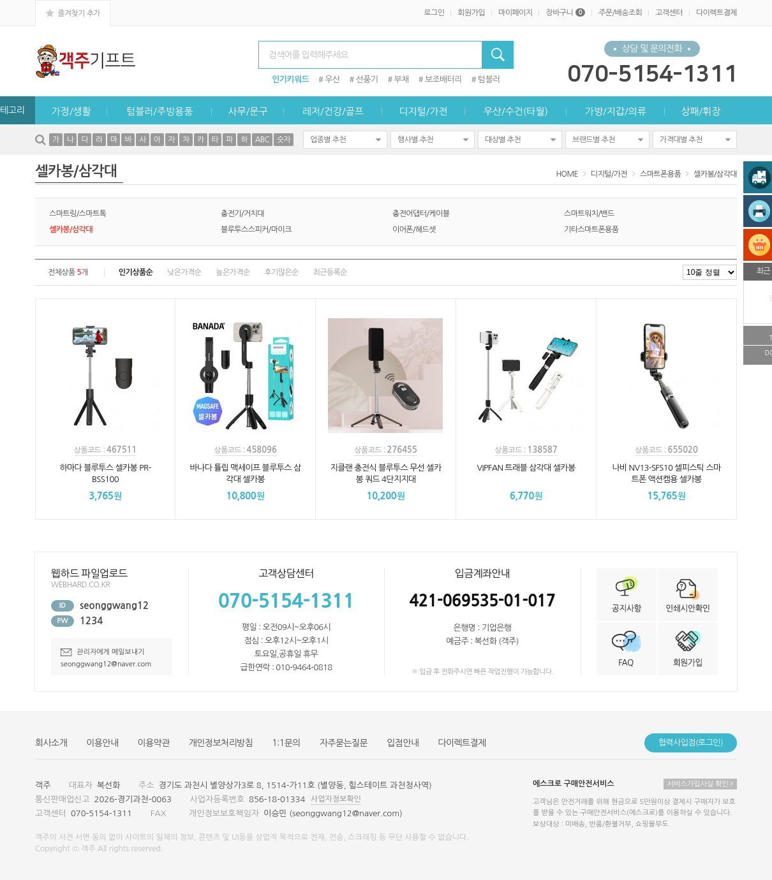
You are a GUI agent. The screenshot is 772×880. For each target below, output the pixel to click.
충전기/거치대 (242, 213)
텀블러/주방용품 (159, 111)
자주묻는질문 (343, 742)
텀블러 (489, 79)
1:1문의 (286, 742)
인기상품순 (135, 272)
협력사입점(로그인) (690, 742)
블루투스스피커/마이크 (256, 229)
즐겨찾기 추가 (72, 12)
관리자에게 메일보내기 (103, 652)
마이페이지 (515, 13)
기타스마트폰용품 (591, 229)
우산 (332, 79)
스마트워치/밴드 (589, 213)
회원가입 (471, 13)
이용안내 (102, 742)
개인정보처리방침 (221, 742)
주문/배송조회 (620, 13)
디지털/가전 (423, 111)
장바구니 (565, 13)
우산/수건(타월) (516, 111)
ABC (262, 139)
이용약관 (154, 742)
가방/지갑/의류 (615, 111)
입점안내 (403, 742)
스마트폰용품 (660, 174)
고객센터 (669, 13)
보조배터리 (443, 79)
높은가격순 (232, 272)
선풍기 (367, 79)
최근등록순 (330, 272)
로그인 (434, 13)
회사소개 (51, 742)
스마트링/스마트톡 (77, 213)
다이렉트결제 (716, 13)
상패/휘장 (700, 111)
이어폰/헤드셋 (414, 229)
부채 (401, 79)
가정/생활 (71, 111)
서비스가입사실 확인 (700, 784)
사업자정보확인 (336, 799)
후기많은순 (281, 272)
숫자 (283, 139)
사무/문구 (247, 111)
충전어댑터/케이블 (420, 213)
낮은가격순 (184, 272)
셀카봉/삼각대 (715, 174)
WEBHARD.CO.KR (80, 585)
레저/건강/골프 (333, 111)
